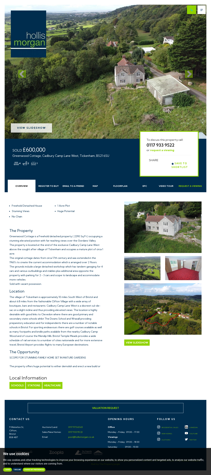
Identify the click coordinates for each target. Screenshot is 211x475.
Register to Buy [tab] (48, 186)
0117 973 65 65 (75, 427)
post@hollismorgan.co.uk (81, 437)
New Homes (164, 434)
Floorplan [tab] (120, 186)
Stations (34, 385)
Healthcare (52, 385)
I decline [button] (17, 470)
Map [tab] (95, 186)
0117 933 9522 (160, 145)
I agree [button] (7, 470)
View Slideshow (31, 127)
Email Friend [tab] (73, 186)
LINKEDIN (191, 427)
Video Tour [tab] (166, 186)
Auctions (163, 440)
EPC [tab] (145, 186)
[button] (20, 72)
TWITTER (190, 440)
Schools (17, 385)
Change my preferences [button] (34, 470)
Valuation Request (105, 407)
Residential (167, 427)
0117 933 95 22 (75, 432)
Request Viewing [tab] (190, 186)
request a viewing (162, 150)
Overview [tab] (21, 186)
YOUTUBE (191, 434)
